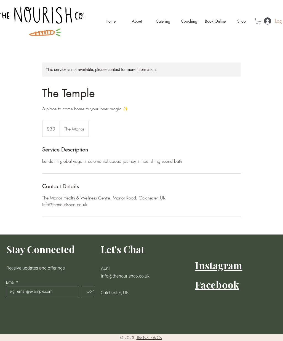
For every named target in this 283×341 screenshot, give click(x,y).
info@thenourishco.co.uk (125, 276)
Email (11, 282)
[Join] (91, 291)
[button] (258, 21)
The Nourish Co (149, 337)
